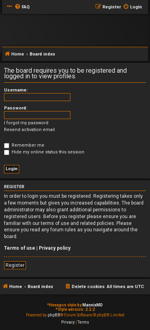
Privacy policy (54, 248)
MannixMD (92, 305)
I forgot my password (26, 122)
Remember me (24, 145)
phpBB (54, 315)
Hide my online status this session (44, 152)
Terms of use (19, 248)
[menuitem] (22, 7)
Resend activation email (29, 129)
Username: (16, 90)
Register (15, 265)
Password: (15, 108)
